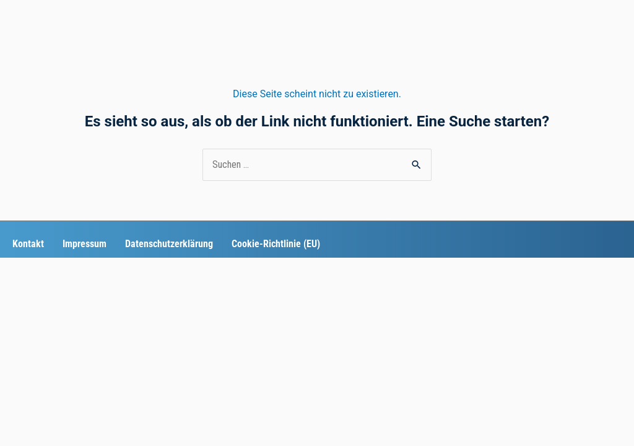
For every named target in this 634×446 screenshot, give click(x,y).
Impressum (84, 244)
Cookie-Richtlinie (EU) (276, 244)
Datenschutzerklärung (169, 244)
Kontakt (28, 244)
